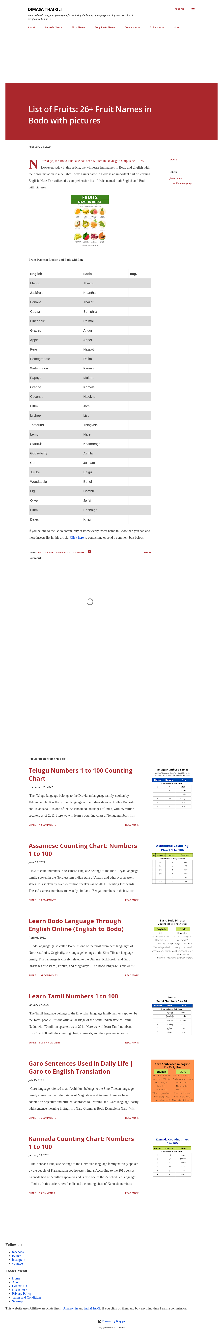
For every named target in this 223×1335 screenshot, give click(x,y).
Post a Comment (49, 1042)
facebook (18, 1252)
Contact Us (19, 1286)
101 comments (48, 975)
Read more (132, 824)
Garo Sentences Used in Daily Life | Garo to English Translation (81, 1067)
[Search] (179, 9)
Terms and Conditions (26, 1297)
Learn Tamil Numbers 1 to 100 (73, 996)
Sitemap (17, 1301)
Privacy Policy (21, 1293)
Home (16, 1278)
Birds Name (78, 27)
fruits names (176, 178)
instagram (18, 1259)
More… (177, 27)
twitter (16, 1256)
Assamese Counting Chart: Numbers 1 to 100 (83, 850)
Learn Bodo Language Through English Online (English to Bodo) (76, 925)
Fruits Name (156, 27)
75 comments (47, 1117)
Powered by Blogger (111, 1321)
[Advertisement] (104, 60)
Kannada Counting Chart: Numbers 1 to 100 (81, 1143)
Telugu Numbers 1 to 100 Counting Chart (81, 774)
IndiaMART (92, 1308)
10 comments (47, 824)
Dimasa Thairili (45, 9)
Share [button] (173, 159)
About (31, 27)
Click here (77, 537)
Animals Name (53, 27)
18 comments (47, 900)
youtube (17, 1263)
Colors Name (132, 27)
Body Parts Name (105, 27)
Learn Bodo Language (180, 183)
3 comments (47, 1193)
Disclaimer (19, 1290)
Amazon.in (70, 1308)
